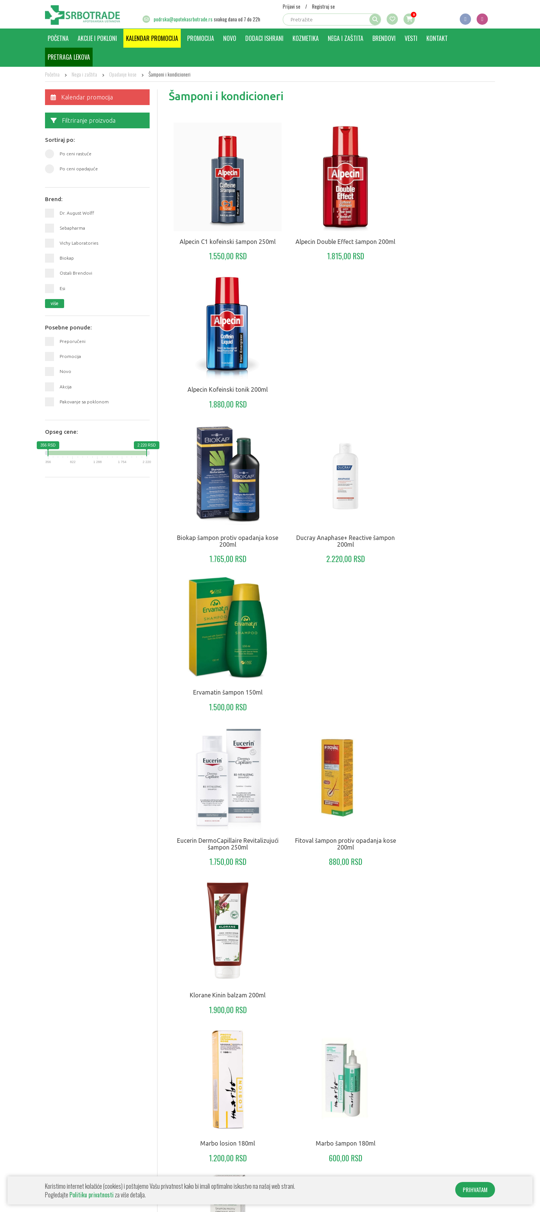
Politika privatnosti (66, 1152)
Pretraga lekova (69, 57)
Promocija (200, 38)
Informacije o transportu (73, 1163)
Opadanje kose (122, 74)
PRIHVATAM (475, 1189)
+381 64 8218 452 (456, 1138)
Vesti (411, 38)
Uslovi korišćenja (64, 1174)
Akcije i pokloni (97, 38)
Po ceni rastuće (76, 153)
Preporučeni (73, 341)
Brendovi (384, 38)
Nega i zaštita (345, 38)
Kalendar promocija (152, 38)
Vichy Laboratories (79, 243)
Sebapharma (72, 228)
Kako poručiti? (61, 1141)
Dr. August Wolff (77, 213)
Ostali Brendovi (76, 273)
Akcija (66, 386)
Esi (62, 288)
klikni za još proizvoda (332, 1000)
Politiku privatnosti (91, 1194)
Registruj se (323, 6)
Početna (58, 38)
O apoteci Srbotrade (68, 1130)
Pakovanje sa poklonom (84, 401)
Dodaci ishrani (264, 38)
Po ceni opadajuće (79, 168)
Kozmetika (305, 38)
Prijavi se (291, 6)
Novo (229, 38)
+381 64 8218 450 (406, 1138)
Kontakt (437, 38)
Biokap (67, 258)
